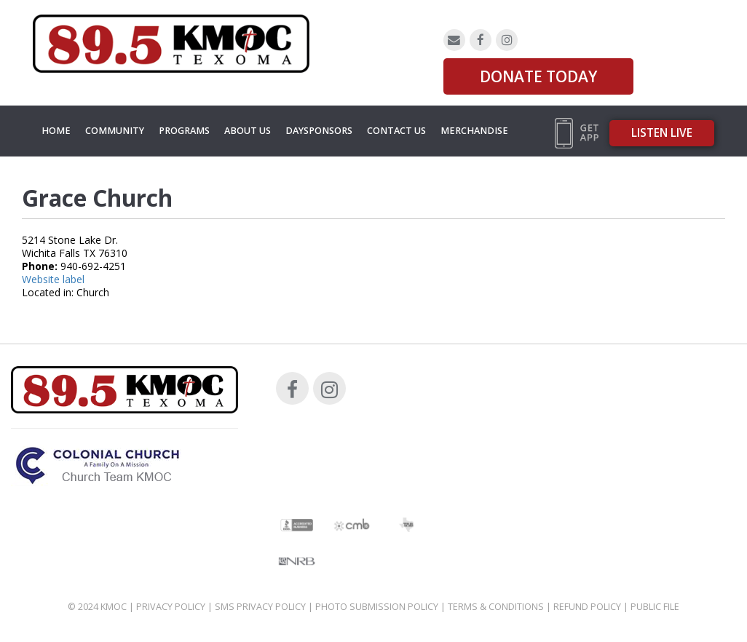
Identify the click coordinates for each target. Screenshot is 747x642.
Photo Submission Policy (376, 607)
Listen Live (661, 132)
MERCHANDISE (474, 130)
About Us (247, 130)
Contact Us (396, 130)
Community (114, 130)
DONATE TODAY (538, 76)
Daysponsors (318, 130)
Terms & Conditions (496, 607)
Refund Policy (587, 607)
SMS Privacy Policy (260, 607)
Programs (184, 130)
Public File (655, 607)
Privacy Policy (170, 607)
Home (56, 130)
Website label (53, 279)
